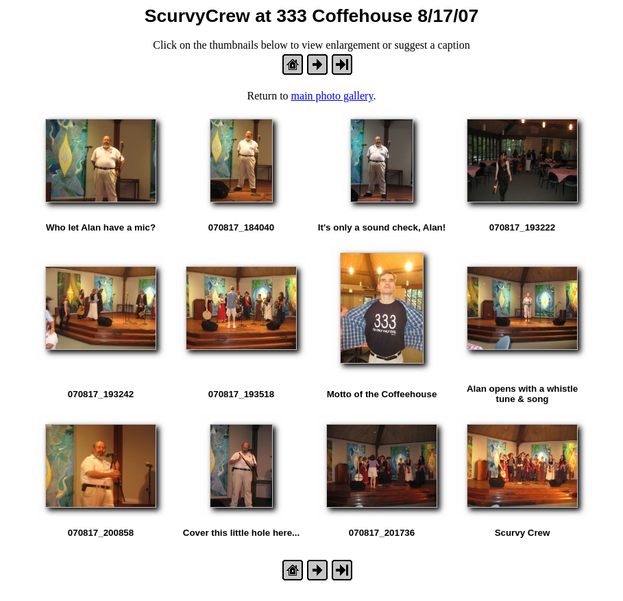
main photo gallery (332, 96)
